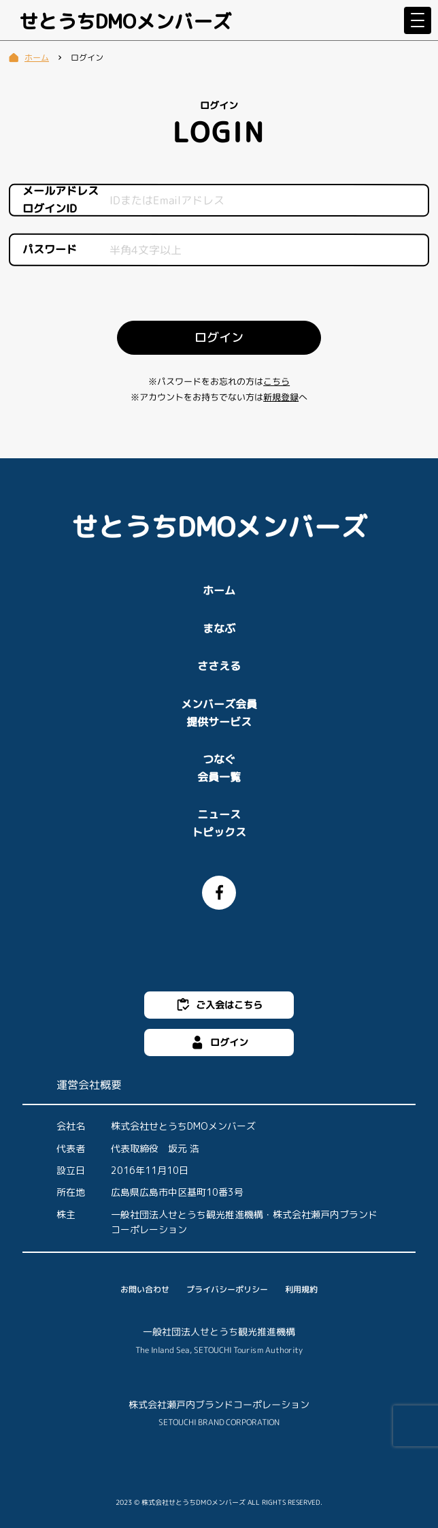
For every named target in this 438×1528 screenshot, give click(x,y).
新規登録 (281, 398)
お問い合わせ (144, 1289)
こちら (276, 381)
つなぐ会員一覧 (219, 768)
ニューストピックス (219, 823)
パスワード (49, 249)
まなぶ (219, 628)
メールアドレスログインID (60, 199)
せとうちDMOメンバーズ (125, 21)
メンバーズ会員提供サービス (219, 713)
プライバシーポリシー (227, 1289)
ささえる (219, 665)
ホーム (219, 590)
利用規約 (301, 1289)
